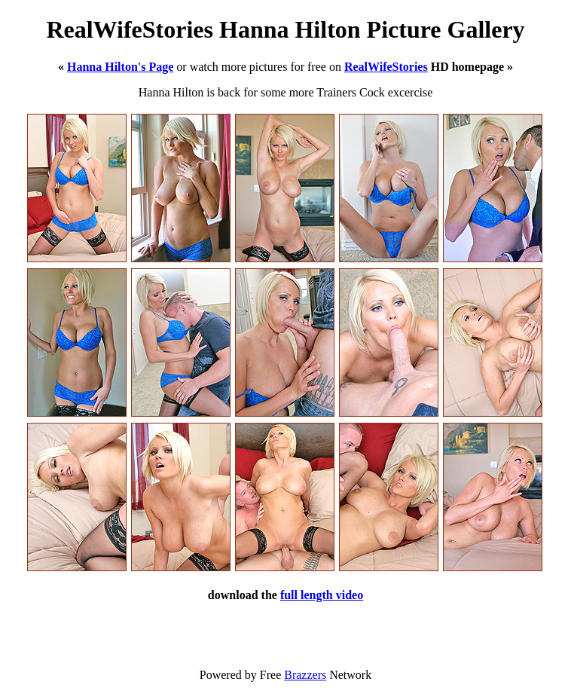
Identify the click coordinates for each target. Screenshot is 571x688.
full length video (321, 595)
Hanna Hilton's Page (120, 66)
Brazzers (305, 674)
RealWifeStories (386, 66)
